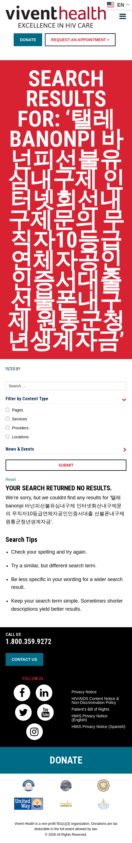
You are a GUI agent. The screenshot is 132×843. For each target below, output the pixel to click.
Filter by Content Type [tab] (66, 399)
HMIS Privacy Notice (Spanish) (98, 726)
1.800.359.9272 (28, 642)
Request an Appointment (80, 40)
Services (19, 419)
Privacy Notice (84, 692)
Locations (20, 437)
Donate (28, 40)
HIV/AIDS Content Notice (95, 700)
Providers (20, 428)
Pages (17, 410)
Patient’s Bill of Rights (90, 709)
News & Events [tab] (66, 449)
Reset (11, 479)
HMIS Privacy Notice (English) (89, 718)
